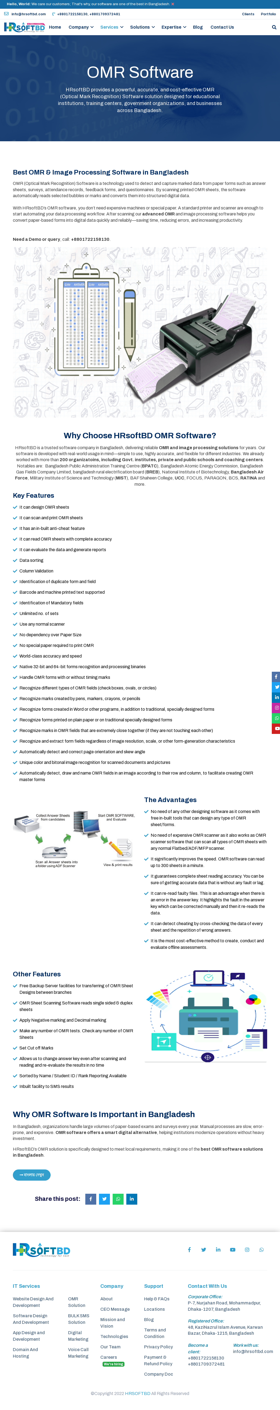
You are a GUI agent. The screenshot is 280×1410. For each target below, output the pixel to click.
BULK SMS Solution (78, 1319)
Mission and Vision (112, 1322)
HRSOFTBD (137, 1393)
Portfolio (268, 14)
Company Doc (158, 1374)
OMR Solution (76, 1302)
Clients (248, 14)
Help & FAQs (157, 1299)
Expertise (171, 27)
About (106, 1299)
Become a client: (198, 1348)
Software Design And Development (31, 1319)
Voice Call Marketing (78, 1352)
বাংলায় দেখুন (32, 1175)
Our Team (110, 1347)
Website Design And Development (33, 1302)
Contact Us (222, 27)
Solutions (140, 27)
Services (109, 27)
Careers (112, 1361)
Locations (154, 1309)
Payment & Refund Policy (158, 1360)
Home (55, 27)
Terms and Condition (155, 1333)
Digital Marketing (78, 1336)
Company (79, 27)
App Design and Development (29, 1336)
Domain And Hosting (25, 1352)
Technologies (114, 1336)
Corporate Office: (205, 1296)
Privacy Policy (158, 1347)
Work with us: (246, 1345)
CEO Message (115, 1309)
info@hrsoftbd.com (25, 14)
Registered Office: (206, 1321)
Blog (198, 27)
